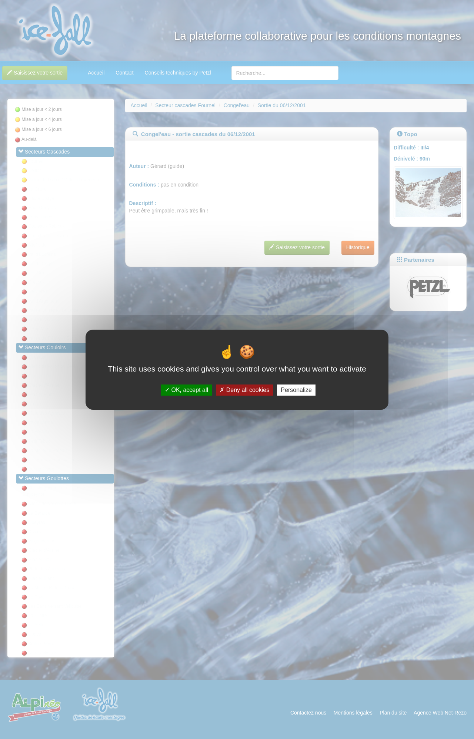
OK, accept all (186, 390)
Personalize (296, 390)
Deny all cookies (244, 390)
